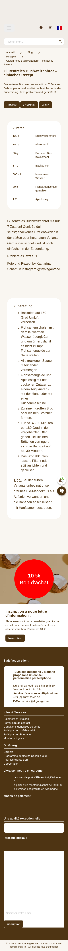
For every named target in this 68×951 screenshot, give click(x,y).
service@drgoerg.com (31, 701)
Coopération (11, 763)
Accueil (10, 52)
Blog (30, 52)
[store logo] (34, 13)
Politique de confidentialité (19, 730)
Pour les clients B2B (16, 759)
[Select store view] (59, 28)
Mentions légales (14, 738)
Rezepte (11, 56)
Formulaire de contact (17, 722)
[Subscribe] (13, 924)
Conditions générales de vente (22, 726)
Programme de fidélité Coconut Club (26, 755)
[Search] (60, 41)
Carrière (8, 751)
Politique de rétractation (18, 734)
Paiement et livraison (16, 718)
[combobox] (34, 41)
